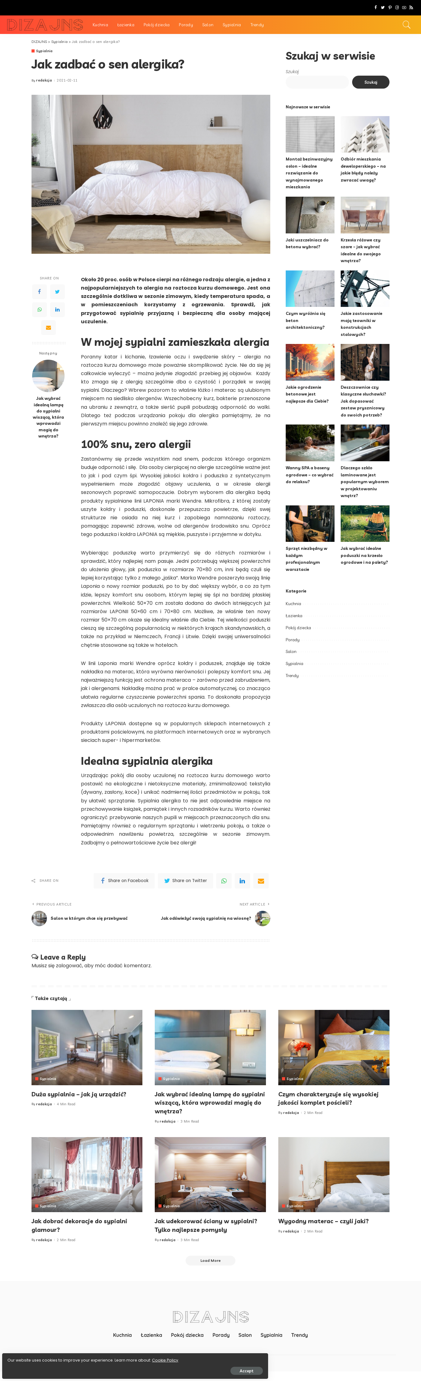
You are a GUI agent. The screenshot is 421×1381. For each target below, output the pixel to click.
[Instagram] (397, 8)
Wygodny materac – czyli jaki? (329, 1220)
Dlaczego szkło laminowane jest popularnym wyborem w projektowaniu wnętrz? (365, 481)
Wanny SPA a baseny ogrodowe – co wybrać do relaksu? (310, 474)
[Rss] (411, 8)
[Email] (48, 327)
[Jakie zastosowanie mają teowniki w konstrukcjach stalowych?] (365, 288)
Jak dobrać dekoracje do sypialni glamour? (86, 1225)
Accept (75, 1367)
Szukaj (292, 72)
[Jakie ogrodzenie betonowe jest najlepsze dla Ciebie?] (310, 362)
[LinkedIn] (57, 309)
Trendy (292, 675)
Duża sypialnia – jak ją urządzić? (85, 1094)
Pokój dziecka (298, 627)
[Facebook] (375, 8)
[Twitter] (382, 8)
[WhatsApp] (39, 309)
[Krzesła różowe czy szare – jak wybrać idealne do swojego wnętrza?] (365, 215)
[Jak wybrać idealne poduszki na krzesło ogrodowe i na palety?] (365, 523)
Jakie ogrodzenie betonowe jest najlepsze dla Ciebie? (308, 394)
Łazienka (294, 615)
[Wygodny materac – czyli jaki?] (333, 1174)
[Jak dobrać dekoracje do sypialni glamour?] (87, 1174)
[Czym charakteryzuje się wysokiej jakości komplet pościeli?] (333, 1047)
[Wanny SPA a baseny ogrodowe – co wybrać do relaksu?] (310, 443)
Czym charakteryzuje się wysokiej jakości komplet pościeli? (319, 1102)
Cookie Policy (24, 1357)
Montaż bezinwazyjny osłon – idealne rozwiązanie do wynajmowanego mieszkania (309, 172)
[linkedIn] (242, 881)
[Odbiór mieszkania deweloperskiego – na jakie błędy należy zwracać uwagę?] (365, 134)
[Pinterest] (390, 8)
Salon (291, 651)
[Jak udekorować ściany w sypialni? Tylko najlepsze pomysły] (210, 1174)
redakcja (44, 80)
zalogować (69, 965)
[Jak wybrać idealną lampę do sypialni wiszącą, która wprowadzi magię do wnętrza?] (48, 376)
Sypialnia (44, 51)
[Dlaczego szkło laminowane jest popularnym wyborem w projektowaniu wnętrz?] (365, 443)
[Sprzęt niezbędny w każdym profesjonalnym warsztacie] (310, 523)
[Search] (407, 24)
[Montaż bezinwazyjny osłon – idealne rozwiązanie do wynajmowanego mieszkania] (310, 134)
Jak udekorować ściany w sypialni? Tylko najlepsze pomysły (197, 1229)
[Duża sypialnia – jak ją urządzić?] (87, 1047)
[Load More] (211, 1269)
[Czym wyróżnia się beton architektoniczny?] (310, 288)
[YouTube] (404, 8)
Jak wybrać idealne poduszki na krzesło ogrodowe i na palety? (365, 555)
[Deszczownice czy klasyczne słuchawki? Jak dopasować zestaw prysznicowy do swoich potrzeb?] (365, 362)
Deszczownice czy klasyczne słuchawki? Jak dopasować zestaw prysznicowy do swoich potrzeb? (364, 400)
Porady (293, 639)
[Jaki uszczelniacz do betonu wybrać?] (310, 215)
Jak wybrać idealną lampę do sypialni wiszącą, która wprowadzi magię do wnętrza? (48, 417)
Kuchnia (293, 603)
